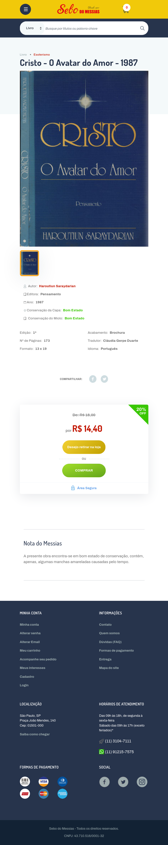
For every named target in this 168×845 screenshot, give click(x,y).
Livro (23, 54)
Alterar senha (30, 633)
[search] (92, 28)
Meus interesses (33, 668)
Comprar (84, 470)
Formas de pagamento (116, 650)
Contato (105, 624)
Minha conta (29, 624)
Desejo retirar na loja (84, 447)
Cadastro (27, 677)
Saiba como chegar (35, 734)
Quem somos (109, 633)
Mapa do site (109, 668)
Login (24, 685)
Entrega (105, 659)
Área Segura (83, 488)
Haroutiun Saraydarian (57, 286)
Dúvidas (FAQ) (110, 642)
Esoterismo (41, 54)
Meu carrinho (30, 650)
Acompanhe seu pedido (38, 659)
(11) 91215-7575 (116, 751)
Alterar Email (30, 642)
